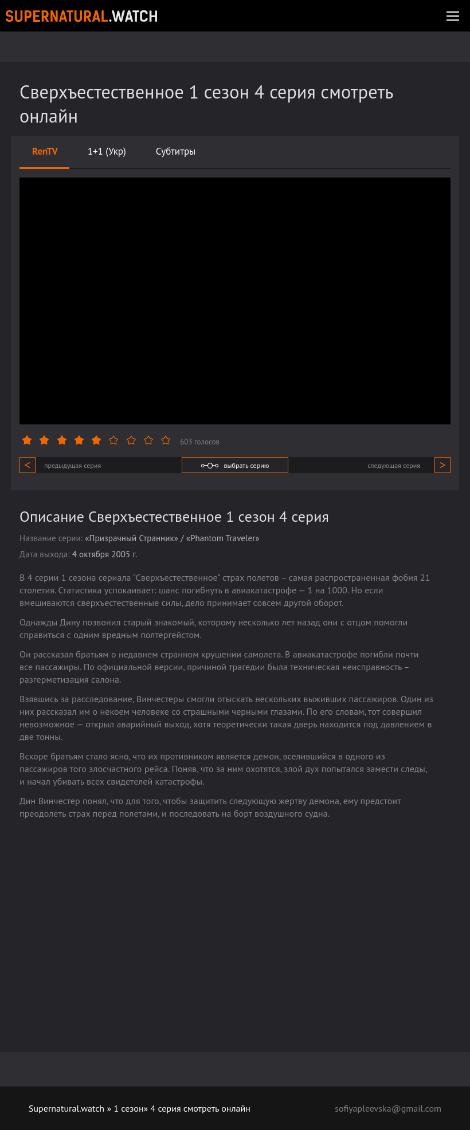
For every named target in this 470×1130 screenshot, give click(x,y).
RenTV (45, 151)
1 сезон (128, 1108)
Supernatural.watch (66, 1108)
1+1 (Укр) (107, 151)
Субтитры (176, 151)
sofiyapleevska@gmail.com (388, 1108)
